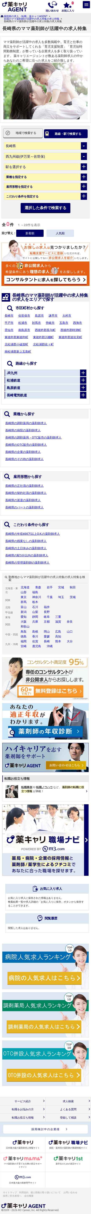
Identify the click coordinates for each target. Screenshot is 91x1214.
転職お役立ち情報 (23, 1117)
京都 (47, 621)
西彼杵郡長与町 (45, 329)
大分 (70, 641)
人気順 (60, 233)
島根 (35, 631)
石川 (35, 607)
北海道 (25, 587)
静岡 (35, 616)
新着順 (29, 233)
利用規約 (23, 1192)
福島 (35, 592)
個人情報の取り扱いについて (46, 1192)
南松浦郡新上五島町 (18, 351)
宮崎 (24, 646)
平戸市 (9, 322)
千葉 (50, 597)
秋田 (73, 587)
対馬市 (36, 322)
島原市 (39, 315)
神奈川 (36, 597)
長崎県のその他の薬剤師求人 (24, 459)
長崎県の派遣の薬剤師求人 (23, 500)
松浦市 (22, 322)
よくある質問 (68, 1109)
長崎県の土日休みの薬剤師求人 (26, 548)
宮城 (61, 587)
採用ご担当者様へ (12, 1196)
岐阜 (47, 616)
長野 (47, 612)
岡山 (47, 631)
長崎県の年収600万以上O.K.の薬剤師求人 (32, 533)
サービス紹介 (23, 1101)
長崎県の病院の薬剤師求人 (23, 430)
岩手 (50, 587)
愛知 (24, 616)
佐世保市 (24, 315)
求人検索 (68, 1101)
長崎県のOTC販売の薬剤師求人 (26, 444)
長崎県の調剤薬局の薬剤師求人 (26, 423)
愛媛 (47, 636)
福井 (47, 607)
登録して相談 (68, 1117)
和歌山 (25, 626)
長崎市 (9, 315)
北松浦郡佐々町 (43, 344)
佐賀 (35, 641)
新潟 (24, 612)
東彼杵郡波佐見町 (70, 337)
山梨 (35, 612)
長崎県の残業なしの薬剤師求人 (26, 540)
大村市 (66, 315)
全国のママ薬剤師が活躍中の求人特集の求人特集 (31, 18)
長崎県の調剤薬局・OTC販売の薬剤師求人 (33, 437)
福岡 (24, 641)
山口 (70, 631)
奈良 (70, 621)
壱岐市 (50, 322)
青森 (38, 587)
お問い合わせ (70, 1192)
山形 (24, 592)
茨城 (73, 597)
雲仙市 (9, 329)
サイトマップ (10, 1192)
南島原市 (24, 329)
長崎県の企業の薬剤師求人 (23, 451)
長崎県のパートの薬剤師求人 (24, 507)
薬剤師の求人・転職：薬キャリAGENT (26, 16)
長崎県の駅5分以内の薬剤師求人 (26, 555)
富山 (24, 607)
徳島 (24, 636)
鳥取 (24, 631)
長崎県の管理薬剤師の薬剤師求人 (27, 562)
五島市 (63, 322)
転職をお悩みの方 (23, 1109)
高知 (58, 636)
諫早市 (53, 315)
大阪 (24, 621)
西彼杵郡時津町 (70, 329)
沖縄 (50, 646)
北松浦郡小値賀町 (16, 344)
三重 (58, 616)
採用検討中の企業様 (45, 1129)
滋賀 (58, 621)
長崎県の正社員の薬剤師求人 (24, 485)
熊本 (58, 641)
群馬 (24, 602)
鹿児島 (36, 646)
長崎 (47, 641)
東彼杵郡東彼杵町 (16, 337)
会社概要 (29, 1196)
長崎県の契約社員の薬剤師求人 (26, 492)
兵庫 (35, 621)
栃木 (35, 602)
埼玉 (61, 597)
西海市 (77, 322)
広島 (58, 631)
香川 (35, 636)
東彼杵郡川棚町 (43, 337)
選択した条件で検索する (45, 208)
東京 (24, 597)
